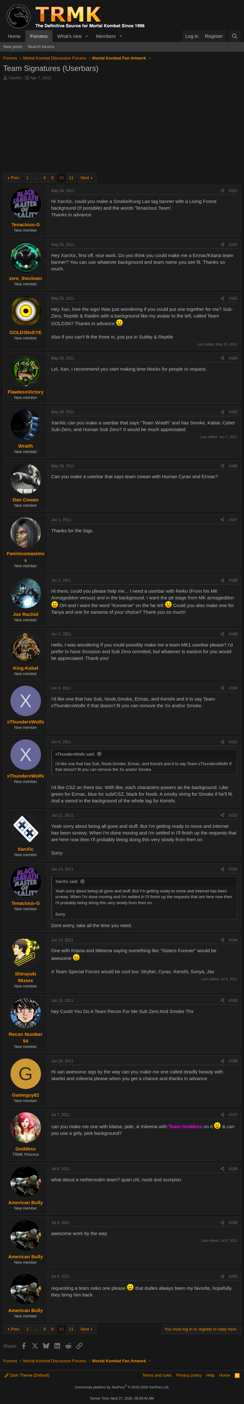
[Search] (234, 36)
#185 (233, 412)
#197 (233, 1115)
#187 (233, 520)
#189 (233, 634)
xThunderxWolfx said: (75, 754)
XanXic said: (66, 881)
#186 (233, 466)
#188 (233, 580)
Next (85, 177)
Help (210, 1375)
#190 (233, 688)
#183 (233, 298)
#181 (233, 191)
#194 (233, 940)
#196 (233, 1061)
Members (106, 36)
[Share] (222, 191)
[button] (86, 36)
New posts (13, 46)
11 (71, 177)
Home (14, 36)
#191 (233, 742)
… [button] (36, 177)
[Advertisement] (122, 128)
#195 (233, 1000)
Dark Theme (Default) (26, 1375)
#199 (233, 1222)
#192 (233, 815)
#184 (233, 358)
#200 (233, 1276)
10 (61, 177)
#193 (233, 869)
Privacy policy (188, 1375)
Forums (39, 36)
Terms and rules (157, 1375)
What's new (69, 36)
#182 (233, 244)
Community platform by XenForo (122, 1387)
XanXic (15, 77)
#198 (233, 1169)
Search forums (41, 46)
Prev (15, 177)
